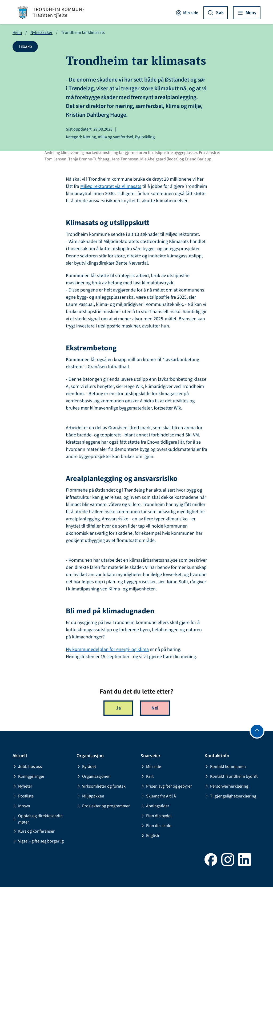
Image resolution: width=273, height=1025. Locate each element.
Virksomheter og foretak (101, 924)
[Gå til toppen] (257, 869)
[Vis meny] (246, 12)
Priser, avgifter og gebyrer (166, 924)
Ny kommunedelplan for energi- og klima (107, 787)
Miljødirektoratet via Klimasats (110, 324)
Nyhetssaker (41, 32)
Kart (147, 914)
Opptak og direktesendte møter (38, 957)
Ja (118, 846)
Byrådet (86, 904)
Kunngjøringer (29, 914)
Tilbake (28, 47)
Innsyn (21, 944)
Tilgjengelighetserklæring (230, 934)
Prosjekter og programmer (103, 944)
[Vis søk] (215, 12)
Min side (186, 13)
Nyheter (22, 924)
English (149, 973)
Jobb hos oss (27, 904)
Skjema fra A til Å (158, 934)
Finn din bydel (155, 954)
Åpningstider (154, 944)
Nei (154, 846)
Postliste (23, 934)
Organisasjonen (94, 914)
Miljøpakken (90, 934)
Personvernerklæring (226, 924)
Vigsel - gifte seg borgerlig (38, 979)
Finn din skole (155, 963)
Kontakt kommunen (225, 904)
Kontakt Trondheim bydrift (231, 914)
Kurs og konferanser (34, 969)
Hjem (17, 32)
